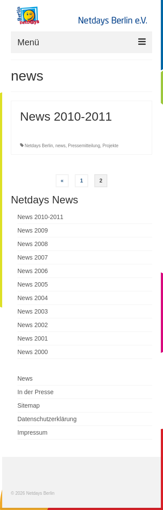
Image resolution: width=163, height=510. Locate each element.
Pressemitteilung (84, 145)
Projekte (111, 145)
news (60, 145)
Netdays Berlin (39, 145)
